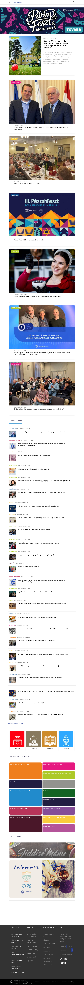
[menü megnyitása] (9, 2)
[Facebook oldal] (67, 959)
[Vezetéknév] (63, 946)
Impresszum (45, 982)
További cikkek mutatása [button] (15, 723)
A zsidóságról (48, 954)
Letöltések (36, 982)
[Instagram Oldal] (62, 959)
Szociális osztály (32, 957)
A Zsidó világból (49, 944)
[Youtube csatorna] (64, 963)
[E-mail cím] (65, 950)
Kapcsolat (47, 958)
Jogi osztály (30, 960)
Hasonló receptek (16, 855)
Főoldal (46, 940)
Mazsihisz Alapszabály (67, 982)
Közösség (46, 951)
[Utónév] (70, 946)
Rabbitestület (31, 953)
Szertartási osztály (32, 950)
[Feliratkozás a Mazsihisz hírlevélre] (72, 950)
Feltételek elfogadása (67, 954)
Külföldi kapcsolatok (33, 946)
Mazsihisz (46, 947)
